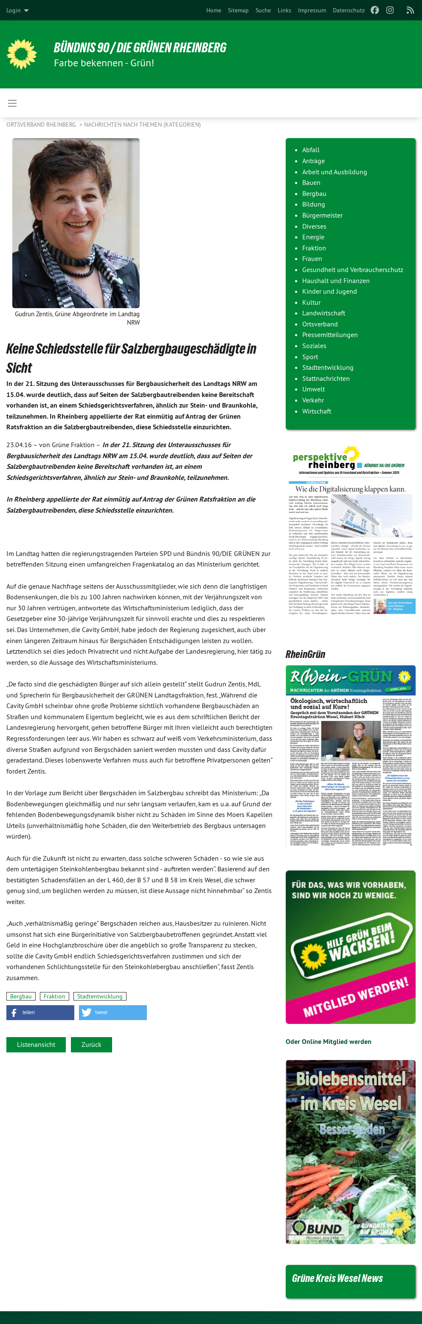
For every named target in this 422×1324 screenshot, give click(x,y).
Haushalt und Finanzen (336, 280)
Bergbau (21, 996)
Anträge (313, 160)
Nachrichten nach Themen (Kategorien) (142, 124)
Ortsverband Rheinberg (42, 124)
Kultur (311, 302)
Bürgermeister (322, 215)
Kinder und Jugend (329, 291)
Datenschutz (349, 10)
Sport (310, 356)
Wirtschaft (316, 411)
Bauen (311, 182)
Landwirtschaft (323, 313)
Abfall (311, 149)
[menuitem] (213, 10)
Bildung (313, 204)
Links (284, 10)
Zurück (91, 1044)
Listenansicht (36, 1044)
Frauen (312, 258)
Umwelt (313, 389)
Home (213, 10)
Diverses (314, 226)
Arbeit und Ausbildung (334, 171)
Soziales (314, 345)
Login (13, 10)
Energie (313, 236)
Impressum (312, 10)
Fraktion (54, 996)
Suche (263, 10)
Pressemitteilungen (330, 334)
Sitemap (238, 10)
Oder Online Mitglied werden (328, 1041)
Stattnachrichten (326, 378)
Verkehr (313, 400)
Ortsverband (320, 324)
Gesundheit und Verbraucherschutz (352, 269)
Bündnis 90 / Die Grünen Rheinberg (140, 47)
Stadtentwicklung (100, 996)
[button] (40, 1012)
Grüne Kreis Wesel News (337, 1278)
